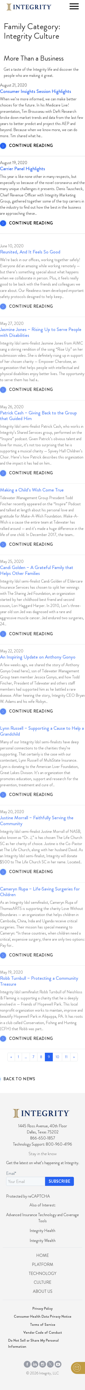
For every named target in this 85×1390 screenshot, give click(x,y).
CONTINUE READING (31, 145)
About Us (42, 1291)
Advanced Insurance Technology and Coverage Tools (42, 1218)
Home (42, 1255)
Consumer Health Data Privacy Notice (42, 1316)
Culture (42, 1282)
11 (66, 1057)
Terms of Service (42, 1324)
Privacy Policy (42, 1308)
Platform (42, 1264)
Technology (42, 1274)
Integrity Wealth (43, 1241)
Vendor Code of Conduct (42, 1332)
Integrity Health (42, 1231)
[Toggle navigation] (74, 6)
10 (57, 1057)
